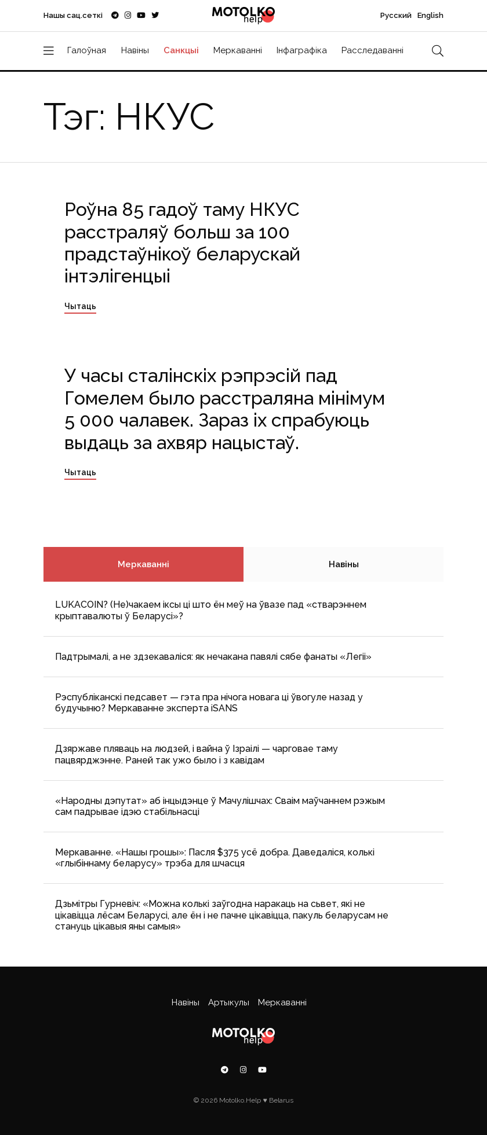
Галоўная (86, 50)
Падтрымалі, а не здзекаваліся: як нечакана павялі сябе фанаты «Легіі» (213, 656)
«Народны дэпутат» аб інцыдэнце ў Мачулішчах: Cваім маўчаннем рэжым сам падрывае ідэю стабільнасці (220, 806)
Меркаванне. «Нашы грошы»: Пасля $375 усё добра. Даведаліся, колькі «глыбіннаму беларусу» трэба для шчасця (215, 858)
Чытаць (80, 306)
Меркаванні (237, 50)
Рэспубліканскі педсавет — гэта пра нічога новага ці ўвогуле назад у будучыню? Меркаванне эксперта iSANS (209, 703)
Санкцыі (181, 50)
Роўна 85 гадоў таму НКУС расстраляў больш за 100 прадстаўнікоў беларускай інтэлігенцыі (182, 242)
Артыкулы (228, 1002)
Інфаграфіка (302, 50)
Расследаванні (372, 50)
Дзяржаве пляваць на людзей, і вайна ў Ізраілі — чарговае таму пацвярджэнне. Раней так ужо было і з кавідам (196, 754)
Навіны (135, 50)
